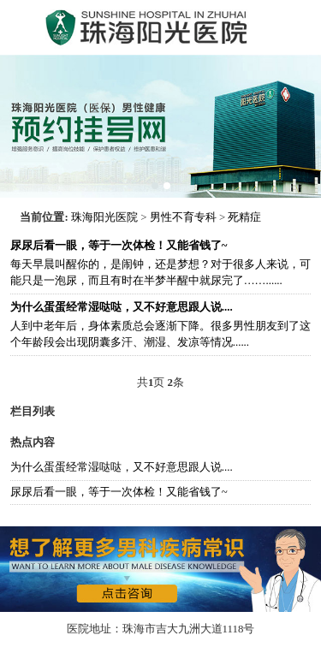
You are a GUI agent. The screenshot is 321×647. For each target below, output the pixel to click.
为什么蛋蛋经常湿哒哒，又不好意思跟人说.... (121, 467)
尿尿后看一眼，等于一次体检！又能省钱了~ (119, 492)
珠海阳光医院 (104, 217)
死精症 (244, 217)
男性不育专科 (183, 217)
